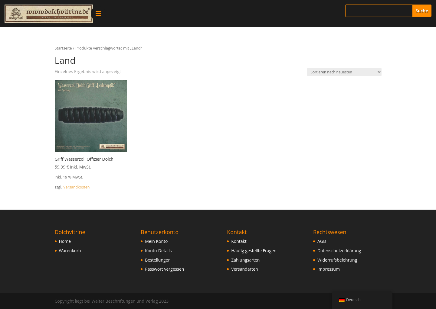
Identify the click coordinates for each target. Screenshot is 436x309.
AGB (321, 241)
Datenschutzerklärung (339, 250)
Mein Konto (156, 241)
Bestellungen (158, 260)
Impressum (328, 269)
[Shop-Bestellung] (344, 72)
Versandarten (244, 269)
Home (65, 241)
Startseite (63, 48)
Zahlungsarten (245, 260)
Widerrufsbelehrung (337, 260)
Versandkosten (76, 187)
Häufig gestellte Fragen (254, 250)
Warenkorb (70, 250)
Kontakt (239, 241)
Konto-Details (158, 250)
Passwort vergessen (164, 269)
